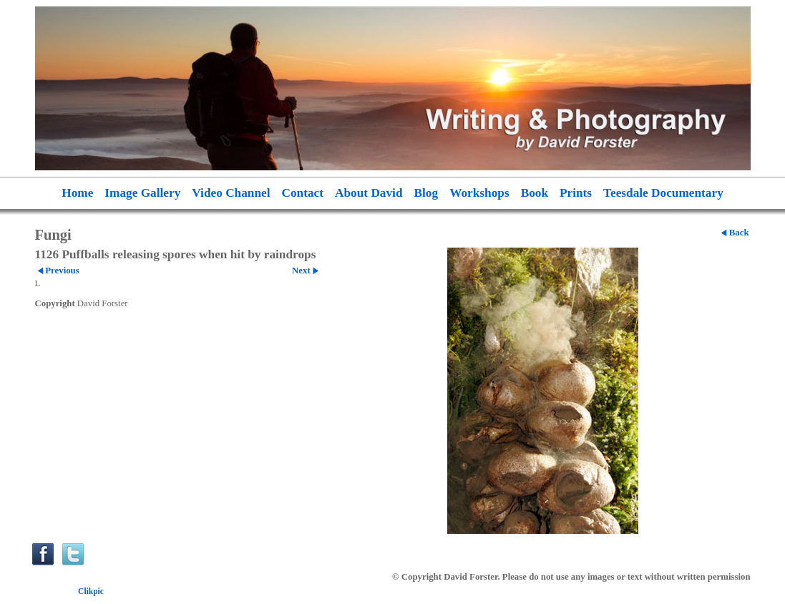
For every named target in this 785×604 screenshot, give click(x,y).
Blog (426, 193)
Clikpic (91, 591)
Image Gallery (142, 193)
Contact (303, 193)
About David (369, 193)
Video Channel (231, 193)
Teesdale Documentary (663, 193)
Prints (576, 193)
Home (77, 193)
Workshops (479, 193)
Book (534, 193)
